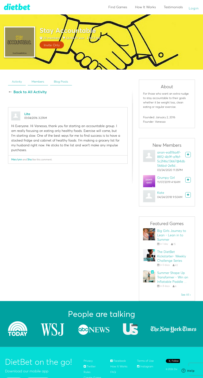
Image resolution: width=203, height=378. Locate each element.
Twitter (90, 366)
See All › (186, 294)
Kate (160, 193)
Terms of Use (145, 361)
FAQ (113, 372)
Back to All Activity (30, 92)
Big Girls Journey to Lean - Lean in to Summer (171, 235)
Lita (27, 114)
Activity (17, 81)
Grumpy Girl (166, 178)
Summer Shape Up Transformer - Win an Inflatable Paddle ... (172, 277)
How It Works (145, 7)
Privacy (88, 361)
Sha (29, 159)
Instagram (145, 366)
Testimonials (173, 7)
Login (194, 8)
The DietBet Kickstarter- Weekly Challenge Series (171, 256)
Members (38, 81)
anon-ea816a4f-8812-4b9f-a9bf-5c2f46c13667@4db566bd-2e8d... (171, 159)
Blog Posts (61, 81)
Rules (87, 372)
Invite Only (52, 45)
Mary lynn (16, 159)
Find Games (117, 7)
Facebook (118, 361)
